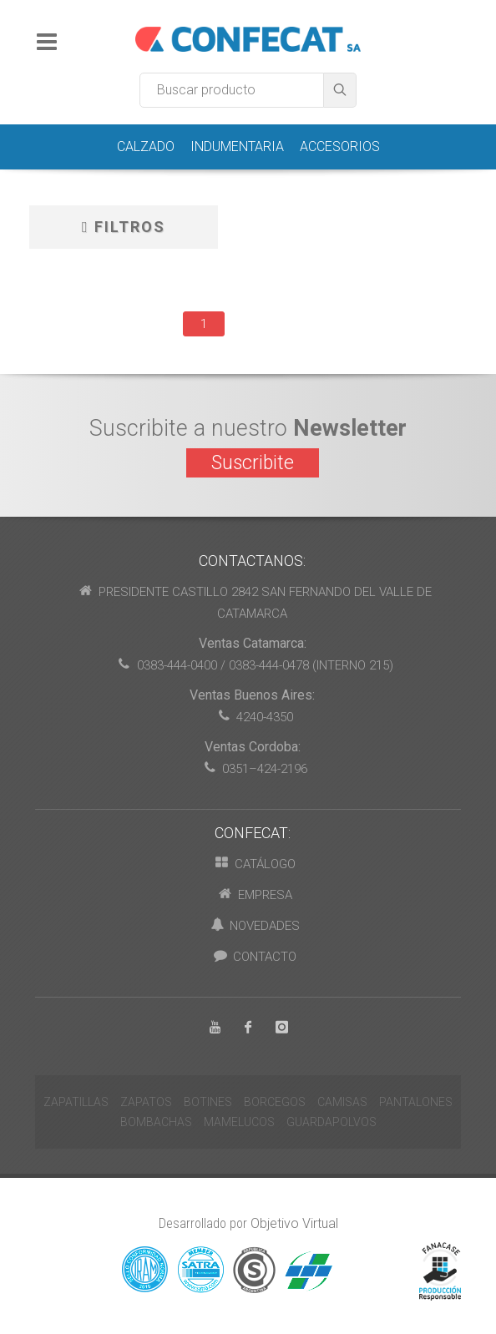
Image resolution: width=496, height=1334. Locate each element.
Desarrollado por (248, 1223)
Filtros (123, 227)
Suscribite (252, 463)
